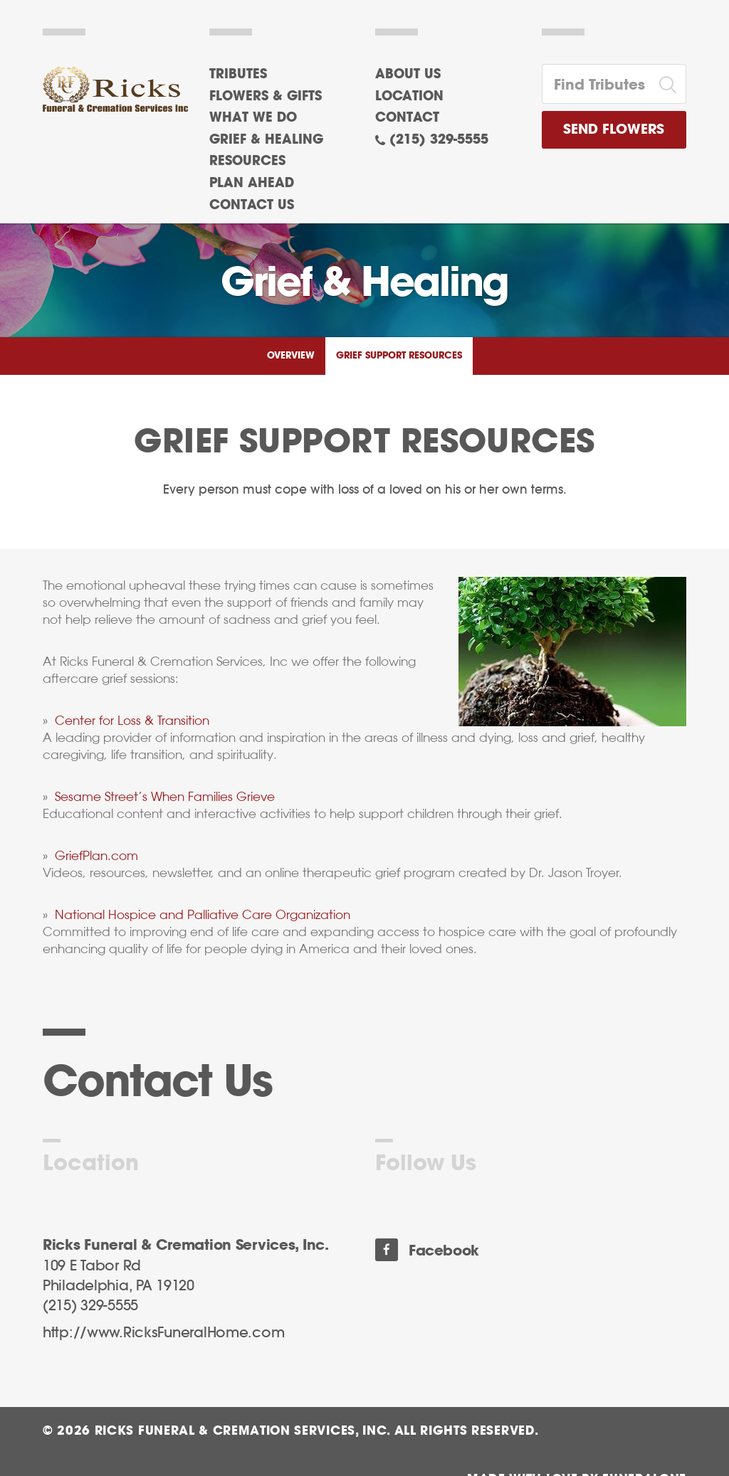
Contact (407, 118)
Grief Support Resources (399, 356)
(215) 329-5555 (438, 140)
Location (409, 96)
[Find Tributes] (596, 84)
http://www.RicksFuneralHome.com (163, 1333)
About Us (408, 74)
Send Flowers (613, 130)
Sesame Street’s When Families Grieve (165, 797)
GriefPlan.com (96, 856)
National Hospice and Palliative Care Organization (202, 915)
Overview (291, 356)
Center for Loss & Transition (132, 720)
